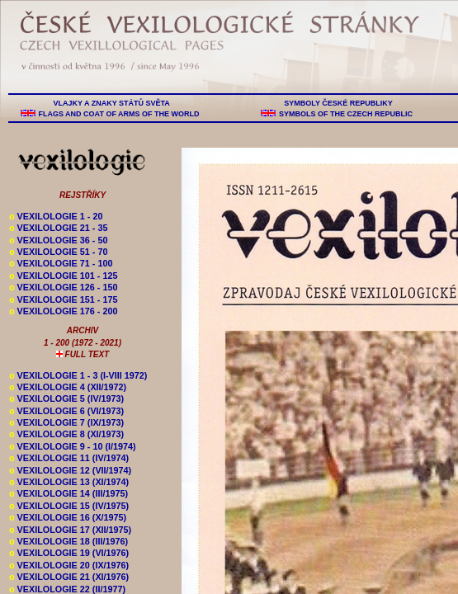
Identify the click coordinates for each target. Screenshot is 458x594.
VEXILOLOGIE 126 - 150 (63, 287)
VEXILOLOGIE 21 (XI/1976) (69, 577)
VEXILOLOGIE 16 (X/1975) (67, 517)
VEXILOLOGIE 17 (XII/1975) (70, 530)
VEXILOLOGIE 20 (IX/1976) (69, 565)
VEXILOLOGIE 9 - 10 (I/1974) (72, 446)
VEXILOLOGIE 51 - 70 (58, 252)
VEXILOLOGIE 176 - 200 (63, 311)
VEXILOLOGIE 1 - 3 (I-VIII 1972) (78, 375)
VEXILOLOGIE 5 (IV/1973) (66, 398)
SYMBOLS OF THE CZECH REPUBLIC (345, 114)
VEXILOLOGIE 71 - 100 (60, 263)
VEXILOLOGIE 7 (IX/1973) (66, 422)
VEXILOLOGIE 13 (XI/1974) (69, 482)
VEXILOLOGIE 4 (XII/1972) (67, 387)
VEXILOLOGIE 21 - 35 (58, 228)
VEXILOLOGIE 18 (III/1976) (68, 541)
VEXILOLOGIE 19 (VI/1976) (69, 553)
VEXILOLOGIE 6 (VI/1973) (66, 411)
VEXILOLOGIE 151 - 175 (63, 299)
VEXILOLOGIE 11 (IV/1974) (69, 458)
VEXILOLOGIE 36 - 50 (58, 240)
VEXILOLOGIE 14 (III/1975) (68, 493)
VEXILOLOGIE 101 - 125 (63, 275)
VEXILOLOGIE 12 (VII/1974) (70, 470)
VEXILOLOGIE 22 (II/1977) (67, 589)
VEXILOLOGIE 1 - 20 (55, 216)
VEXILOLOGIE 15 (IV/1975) (69, 506)
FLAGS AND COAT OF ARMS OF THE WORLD (118, 114)
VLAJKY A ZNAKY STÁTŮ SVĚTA (111, 103)
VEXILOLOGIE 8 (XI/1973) (66, 434)
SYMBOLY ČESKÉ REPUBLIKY (338, 103)
